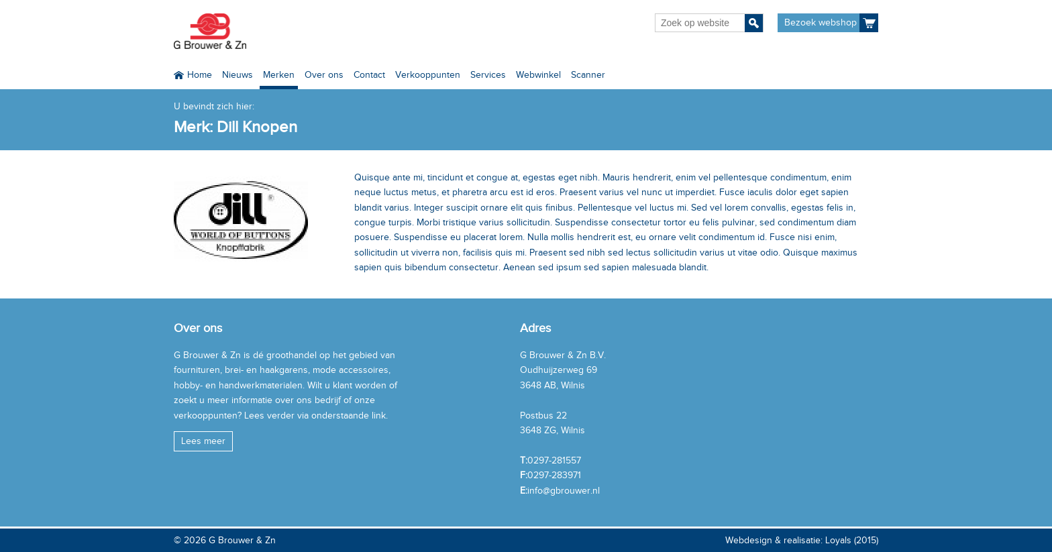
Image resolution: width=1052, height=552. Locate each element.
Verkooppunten (427, 75)
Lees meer (203, 441)
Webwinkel (538, 75)
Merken (279, 75)
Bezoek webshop (820, 22)
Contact (369, 75)
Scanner (588, 75)
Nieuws (237, 75)
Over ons (324, 75)
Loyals (838, 540)
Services (488, 75)
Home (199, 75)
